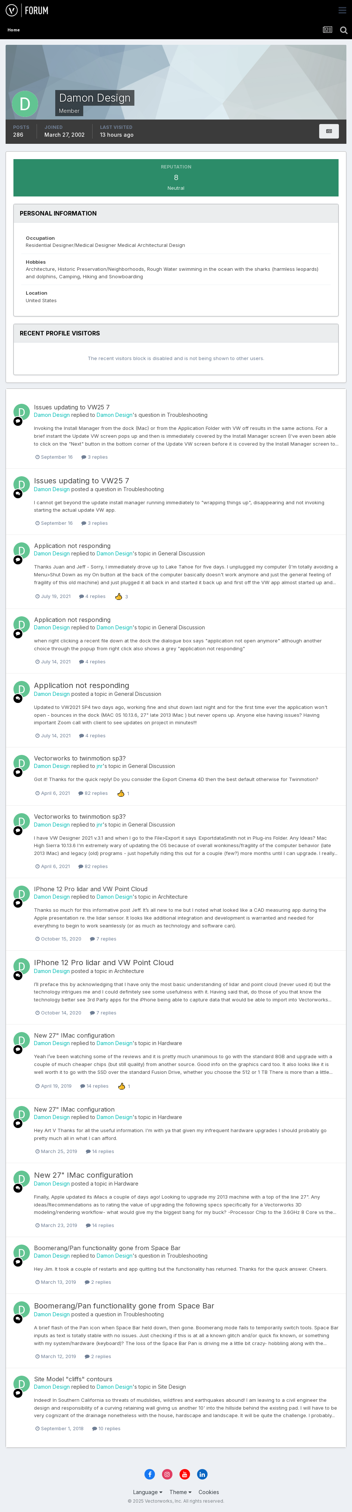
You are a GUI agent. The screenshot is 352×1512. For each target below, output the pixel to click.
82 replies (93, 793)
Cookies (209, 1492)
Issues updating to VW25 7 (72, 407)
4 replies (92, 596)
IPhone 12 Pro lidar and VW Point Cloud (90, 889)
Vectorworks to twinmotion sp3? (80, 758)
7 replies (103, 939)
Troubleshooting (187, 415)
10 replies (106, 1428)
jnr (100, 766)
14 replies (94, 1086)
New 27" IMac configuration (74, 1035)
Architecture (173, 896)
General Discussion (181, 553)
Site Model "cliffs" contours (73, 1379)
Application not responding (72, 545)
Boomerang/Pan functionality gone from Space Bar (107, 1248)
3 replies (94, 457)
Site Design (172, 1387)
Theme (180, 1492)
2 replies (98, 1282)
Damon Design (52, 415)
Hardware (170, 1043)
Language (147, 1492)
